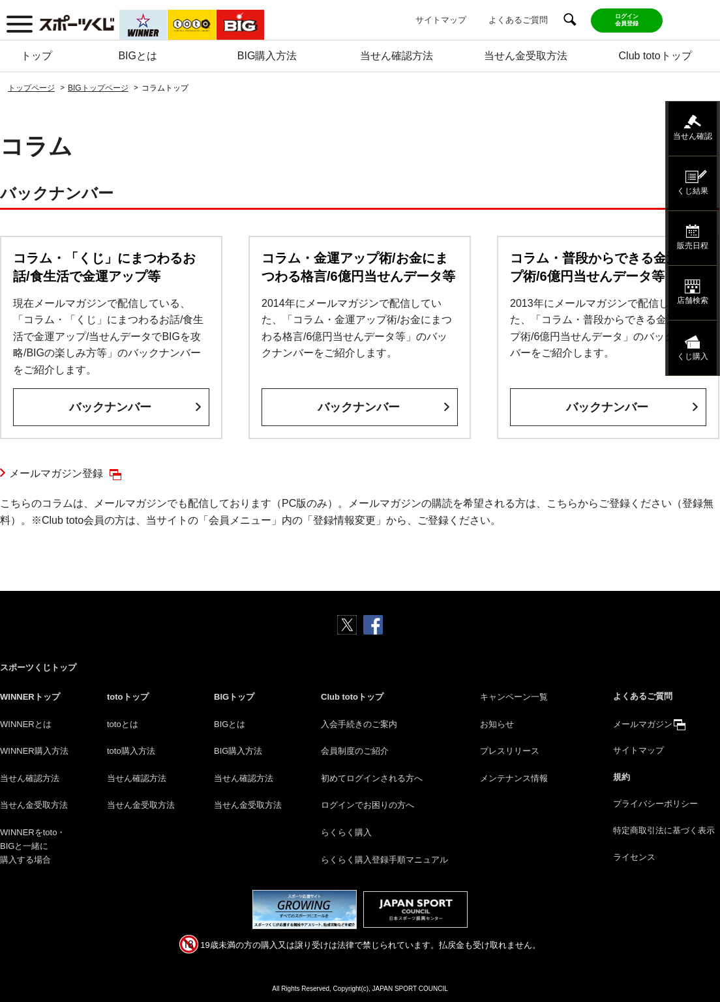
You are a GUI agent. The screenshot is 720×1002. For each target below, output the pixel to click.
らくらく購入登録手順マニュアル (384, 860)
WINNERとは (26, 724)
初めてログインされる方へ (372, 778)
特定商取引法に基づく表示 (664, 830)
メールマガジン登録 (56, 473)
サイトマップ (440, 20)
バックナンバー (110, 407)
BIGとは (137, 55)
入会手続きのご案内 (359, 724)
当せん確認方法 (396, 55)
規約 (621, 777)
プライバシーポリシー (655, 804)
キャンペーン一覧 (514, 697)
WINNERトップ (30, 697)
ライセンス (634, 857)
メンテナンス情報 (514, 778)
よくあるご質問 (518, 20)
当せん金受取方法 (525, 55)
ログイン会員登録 (626, 20)
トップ (36, 55)
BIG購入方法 (267, 55)
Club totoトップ (655, 55)
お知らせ (497, 724)
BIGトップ (234, 697)
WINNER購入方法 (34, 751)
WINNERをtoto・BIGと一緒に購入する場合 (32, 846)
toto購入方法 (131, 751)
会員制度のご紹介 (355, 751)
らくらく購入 (346, 832)
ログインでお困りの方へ (367, 805)
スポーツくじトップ (38, 667)
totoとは (122, 724)
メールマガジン (642, 724)
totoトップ (128, 697)
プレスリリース (509, 751)
